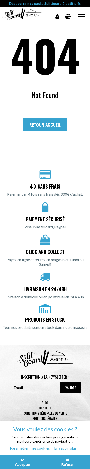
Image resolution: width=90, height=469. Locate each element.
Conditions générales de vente (45, 412)
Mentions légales (45, 418)
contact (45, 407)
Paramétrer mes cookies (30, 448)
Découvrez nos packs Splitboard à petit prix (45, 3)
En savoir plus (65, 448)
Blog (45, 402)
